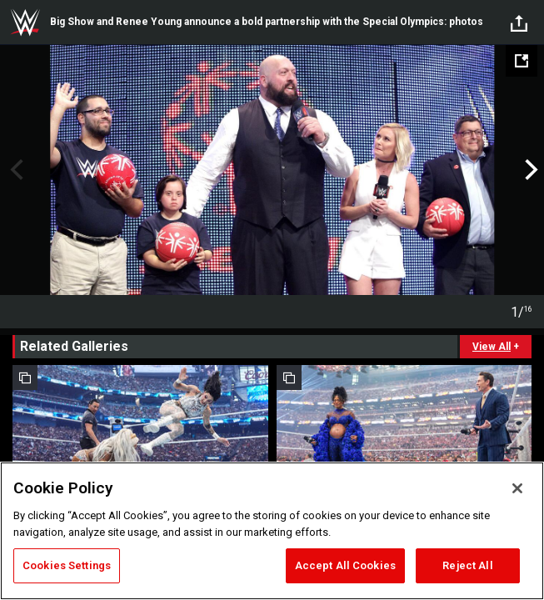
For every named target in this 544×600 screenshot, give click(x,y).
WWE (25, 22)
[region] (272, 531)
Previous (14, 170)
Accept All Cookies (345, 565)
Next (529, 170)
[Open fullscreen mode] (521, 61)
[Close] (517, 488)
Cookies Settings (66, 565)
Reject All (467, 565)
